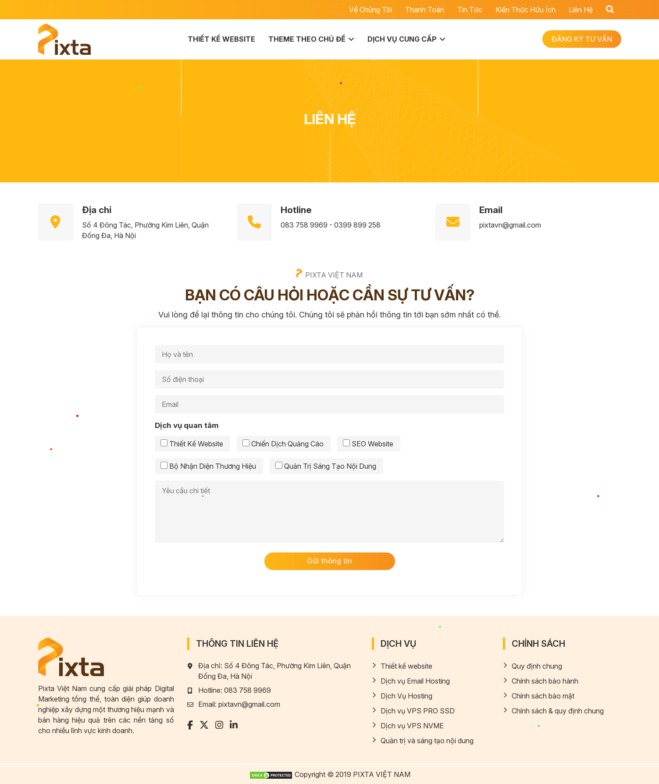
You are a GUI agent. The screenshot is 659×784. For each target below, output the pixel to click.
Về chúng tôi (370, 9)
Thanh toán (424, 9)
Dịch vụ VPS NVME (412, 725)
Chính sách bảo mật (543, 695)
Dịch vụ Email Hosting (415, 681)
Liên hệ (581, 9)
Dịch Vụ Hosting (406, 695)
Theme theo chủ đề (307, 39)
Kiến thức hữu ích (525, 9)
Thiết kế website (221, 39)
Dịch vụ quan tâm (187, 425)
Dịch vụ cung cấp (402, 39)
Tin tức (469, 9)
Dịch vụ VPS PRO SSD (418, 710)
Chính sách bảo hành (545, 681)
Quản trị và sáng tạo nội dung (427, 740)
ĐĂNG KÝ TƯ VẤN (582, 39)
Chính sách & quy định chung (558, 710)
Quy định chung (537, 666)
